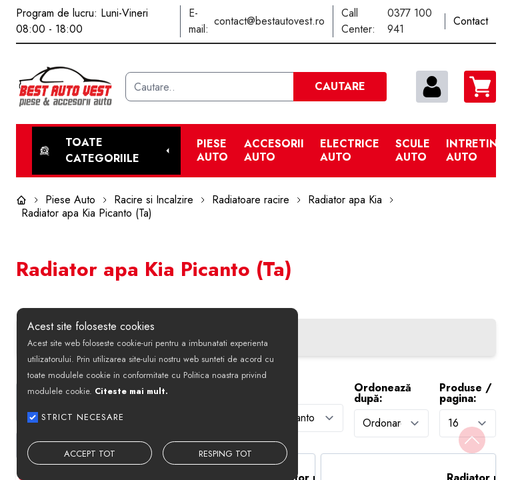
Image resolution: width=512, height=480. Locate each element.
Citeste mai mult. (131, 391)
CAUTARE (340, 86)
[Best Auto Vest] (65, 86)
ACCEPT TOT (89, 453)
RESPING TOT (225, 453)
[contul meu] (432, 86)
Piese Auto (212, 150)
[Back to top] (472, 440)
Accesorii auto (274, 150)
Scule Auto (412, 150)
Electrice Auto (349, 150)
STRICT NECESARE (82, 417)
